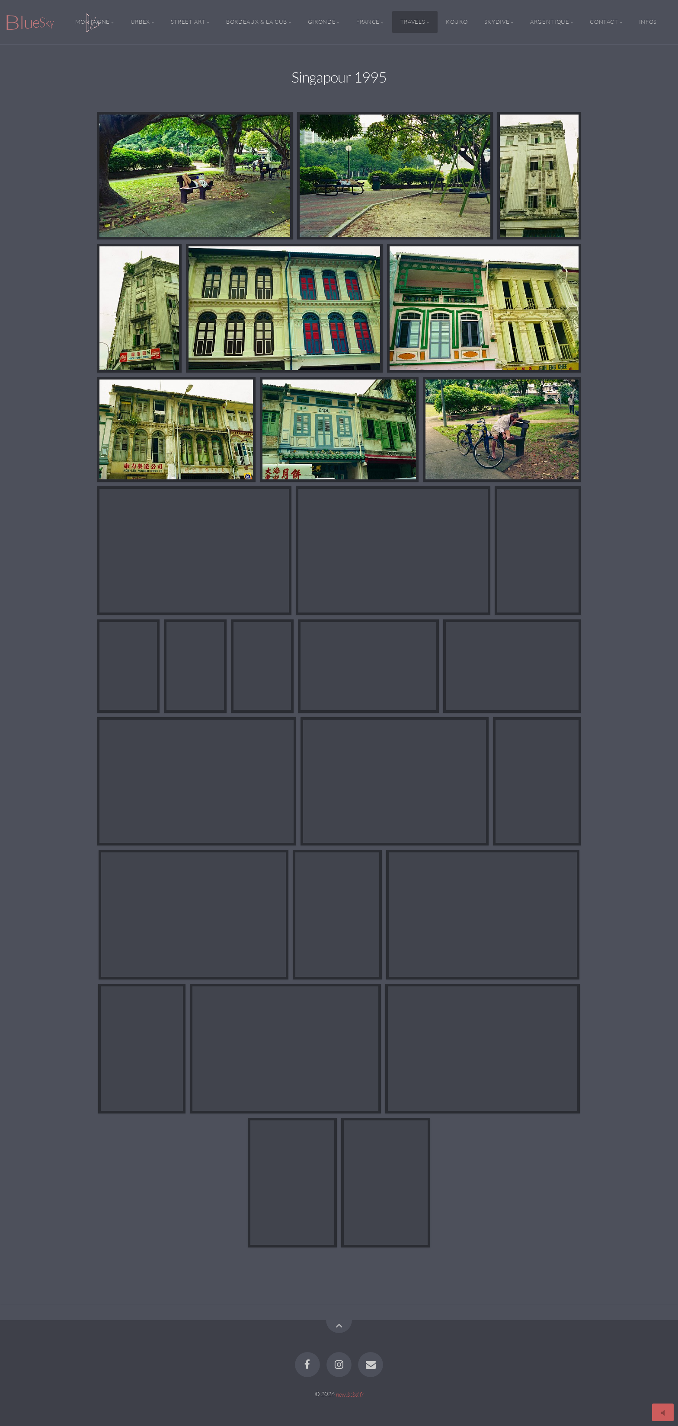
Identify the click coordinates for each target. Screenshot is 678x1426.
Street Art (188, 22)
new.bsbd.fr (350, 1393)
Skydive (496, 22)
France (368, 22)
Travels (412, 22)
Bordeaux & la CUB (256, 22)
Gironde (322, 22)
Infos (648, 22)
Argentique (549, 22)
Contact (604, 22)
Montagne (92, 22)
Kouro (456, 22)
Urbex (140, 22)
